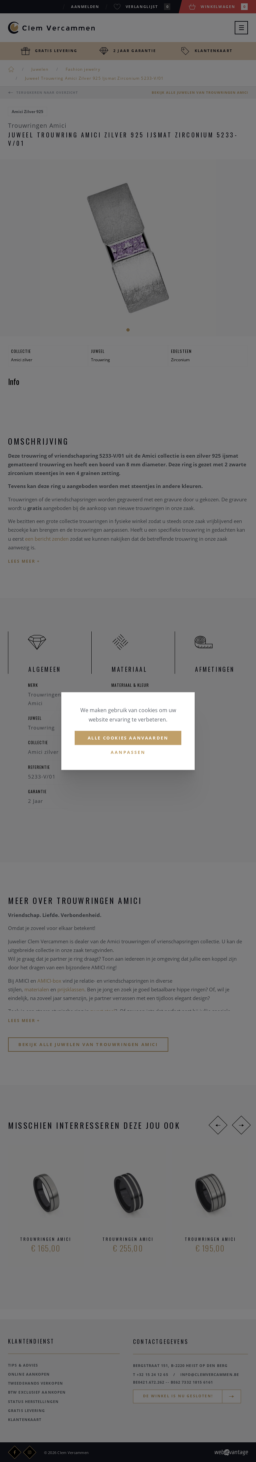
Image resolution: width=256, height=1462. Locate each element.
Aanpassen (128, 753)
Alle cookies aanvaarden (128, 738)
